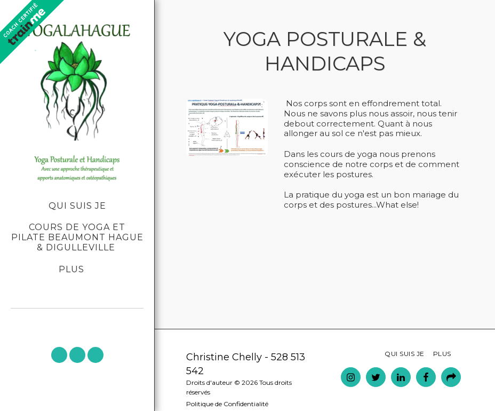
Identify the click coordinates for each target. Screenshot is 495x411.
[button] (59, 355)
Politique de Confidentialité (227, 404)
